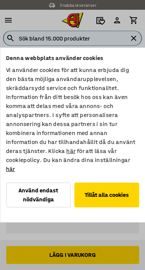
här (70, 150)
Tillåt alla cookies (107, 194)
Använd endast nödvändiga (38, 195)
